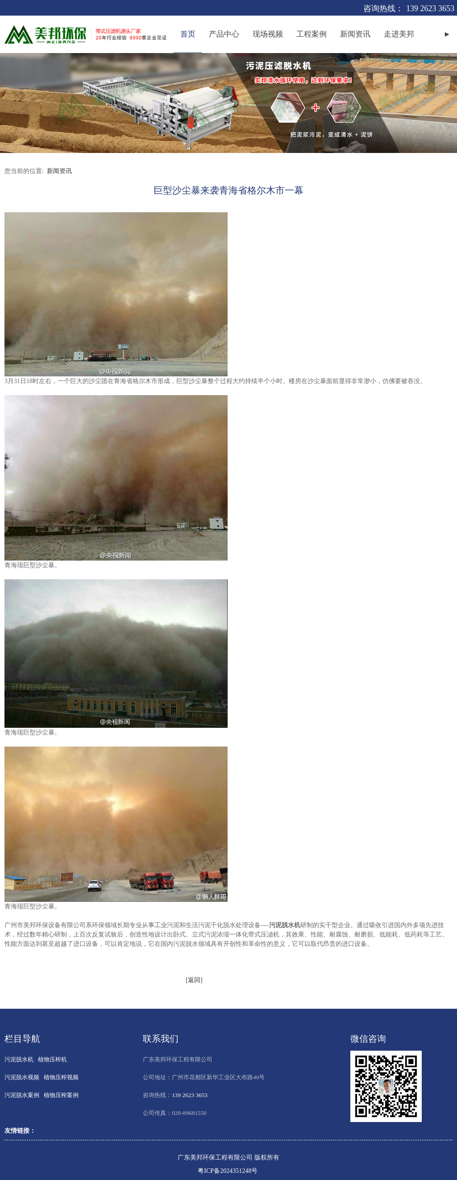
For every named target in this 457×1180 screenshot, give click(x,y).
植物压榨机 (52, 1059)
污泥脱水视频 (21, 1077)
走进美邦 (399, 34)
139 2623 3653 (430, 8)
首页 (187, 34)
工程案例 (311, 34)
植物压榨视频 (61, 1077)
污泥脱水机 (18, 1059)
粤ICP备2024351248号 (228, 1171)
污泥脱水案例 (21, 1095)
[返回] (194, 980)
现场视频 (268, 34)
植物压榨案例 (61, 1095)
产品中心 (224, 34)
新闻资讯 (355, 34)
